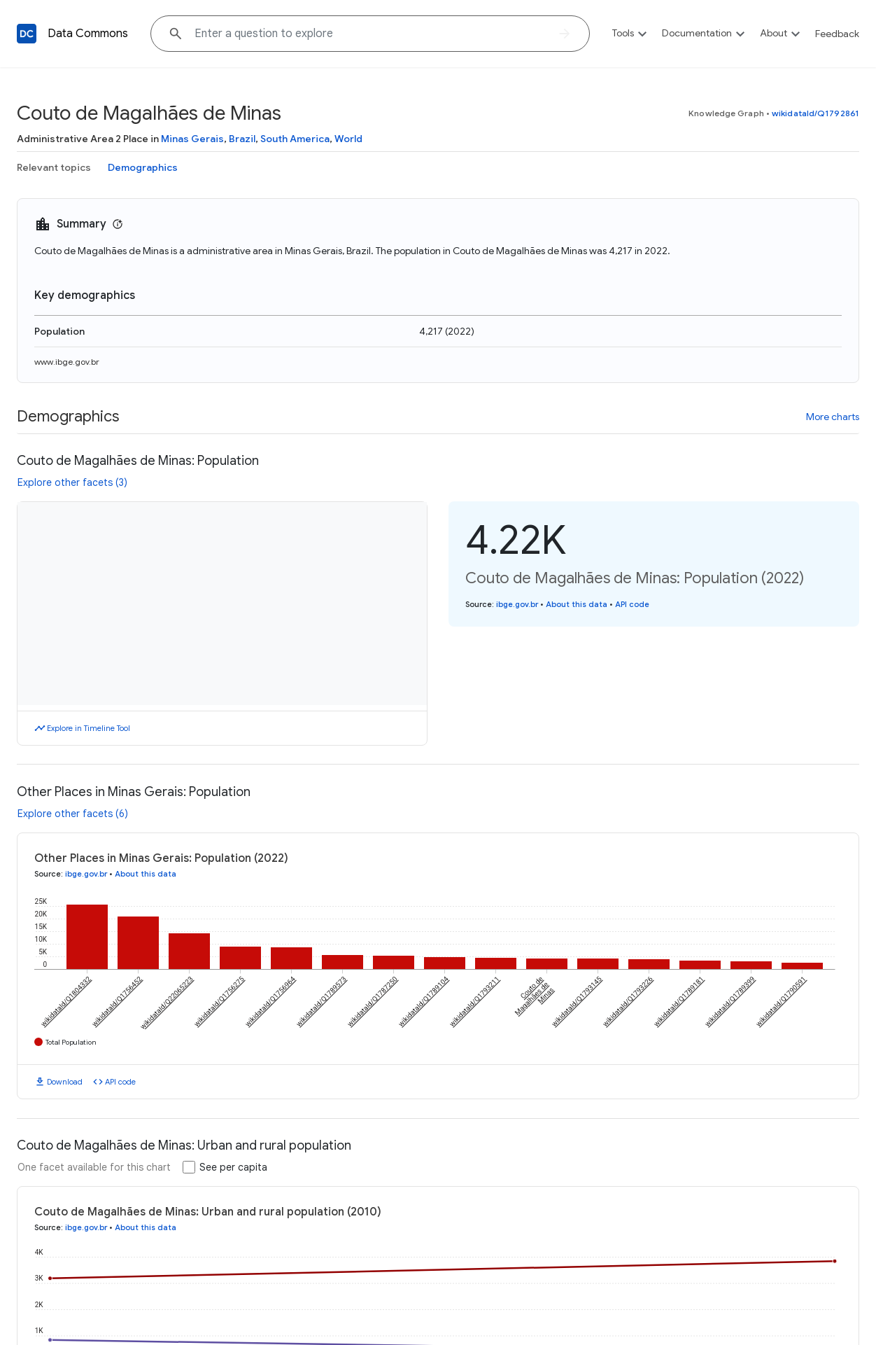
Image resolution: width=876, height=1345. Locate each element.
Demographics (143, 167)
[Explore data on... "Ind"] (370, 33)
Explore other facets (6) (72, 813)
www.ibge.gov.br (66, 361)
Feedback (837, 33)
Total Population (71, 1042)
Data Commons (88, 34)
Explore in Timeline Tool (88, 728)
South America (295, 138)
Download (65, 1082)
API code (632, 604)
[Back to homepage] (26, 33)
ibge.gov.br (517, 604)
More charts (832, 416)
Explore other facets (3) (72, 482)
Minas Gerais (192, 138)
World (348, 138)
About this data (576, 604)
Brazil (242, 138)
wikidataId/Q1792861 (815, 113)
